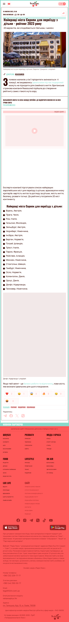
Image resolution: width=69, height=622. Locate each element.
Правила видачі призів (32, 504)
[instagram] (25, 520)
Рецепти (5, 462)
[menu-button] (4, 4)
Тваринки (28, 442)
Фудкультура (7, 476)
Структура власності (32, 490)
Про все (27, 462)
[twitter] (17, 416)
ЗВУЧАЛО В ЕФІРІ (52, 469)
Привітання (28, 466)
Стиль (49, 445)
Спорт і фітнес (51, 442)
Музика (5, 452)
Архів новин (29, 510)
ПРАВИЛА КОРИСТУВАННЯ (32, 486)
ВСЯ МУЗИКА (50, 462)
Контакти (28, 507)
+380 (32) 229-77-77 (12, 575)
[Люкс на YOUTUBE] (9, 4)
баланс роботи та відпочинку (38, 383)
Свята (27, 449)
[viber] (23, 416)
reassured (19, 74)
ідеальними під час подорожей (48, 82)
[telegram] (5, 416)
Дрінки (5, 466)
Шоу (4, 445)
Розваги (29, 435)
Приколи (27, 438)
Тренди (49, 449)
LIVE (60, 4)
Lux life (7, 483)
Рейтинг (14, 407)
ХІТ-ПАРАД (50, 473)
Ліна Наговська (8, 14)
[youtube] (51, 520)
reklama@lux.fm (10, 598)
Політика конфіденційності (34, 493)
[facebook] (11, 416)
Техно (27, 469)
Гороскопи (28, 445)
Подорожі (22, 407)
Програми (6, 490)
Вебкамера (6, 493)
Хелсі (4, 473)
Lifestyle (6, 407)
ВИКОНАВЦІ (50, 466)
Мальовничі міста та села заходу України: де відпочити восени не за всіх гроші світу (32, 101)
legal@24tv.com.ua (11, 590)
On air (50, 459)
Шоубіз (7, 435)
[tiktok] (44, 520)
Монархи (6, 438)
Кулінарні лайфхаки (9, 469)
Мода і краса (54, 435)
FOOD (5, 459)
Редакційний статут (31, 497)
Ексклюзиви (7, 449)
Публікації (31, 407)
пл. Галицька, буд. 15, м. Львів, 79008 (19, 605)
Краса (48, 438)
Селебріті (6, 442)
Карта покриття (8, 497)
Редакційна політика (32, 500)
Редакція (28, 514)
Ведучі (5, 486)
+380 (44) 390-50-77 (12, 583)
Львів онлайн (7, 500)
